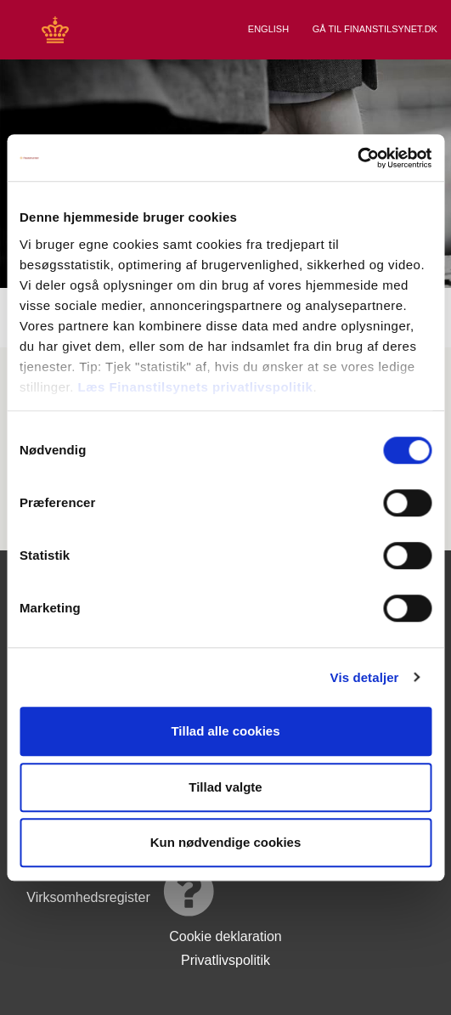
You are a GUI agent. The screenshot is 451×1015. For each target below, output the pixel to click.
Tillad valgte (225, 787)
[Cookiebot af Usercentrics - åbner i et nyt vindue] (357, 158)
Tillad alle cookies (225, 731)
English (269, 29)
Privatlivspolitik (225, 960)
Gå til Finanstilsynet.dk (376, 29)
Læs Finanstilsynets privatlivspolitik (195, 387)
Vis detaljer (364, 677)
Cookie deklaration (225, 936)
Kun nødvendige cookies (226, 842)
